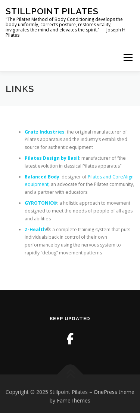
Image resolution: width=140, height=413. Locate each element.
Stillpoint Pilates (52, 11)
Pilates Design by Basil (52, 158)
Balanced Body (42, 177)
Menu (127, 57)
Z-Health (35, 229)
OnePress (105, 391)
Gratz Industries (45, 132)
